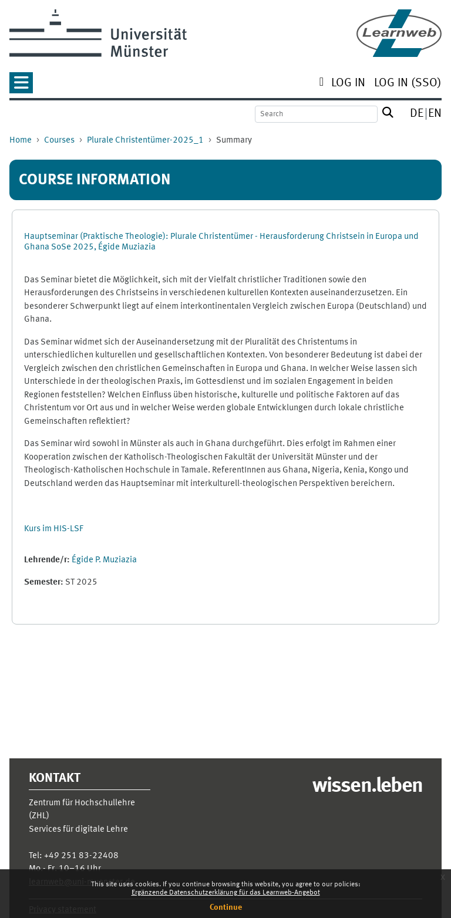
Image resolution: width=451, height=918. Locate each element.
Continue (226, 907)
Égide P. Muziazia (104, 560)
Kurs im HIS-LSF (53, 529)
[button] (21, 86)
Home (20, 140)
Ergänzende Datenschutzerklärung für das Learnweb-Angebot (226, 892)
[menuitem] (348, 84)
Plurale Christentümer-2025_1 (145, 140)
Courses (59, 140)
